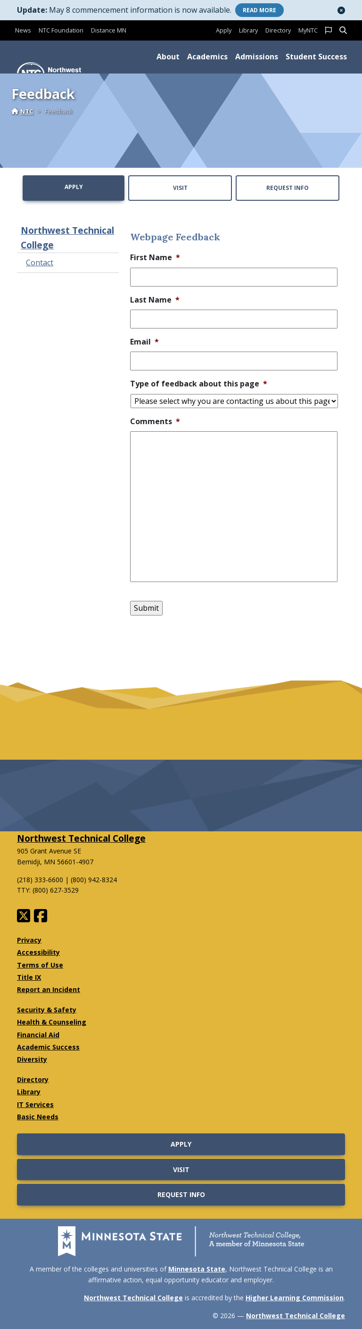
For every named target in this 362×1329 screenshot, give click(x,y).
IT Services (35, 1104)
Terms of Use (40, 964)
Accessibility (38, 952)
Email (144, 342)
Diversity (32, 1059)
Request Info (287, 188)
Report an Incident (48, 989)
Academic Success (48, 1046)
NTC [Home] (22, 111)
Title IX (29, 977)
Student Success (316, 56)
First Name (155, 258)
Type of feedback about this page (198, 384)
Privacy (29, 939)
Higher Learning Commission (295, 1297)
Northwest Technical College (67, 237)
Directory (278, 30)
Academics (207, 56)
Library (248, 30)
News (23, 30)
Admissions (256, 56)
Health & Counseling (51, 1021)
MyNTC (308, 30)
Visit (180, 188)
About (168, 56)
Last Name (155, 300)
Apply (223, 30)
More (259, 10)
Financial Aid (38, 1034)
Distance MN (108, 30)
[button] (341, 10)
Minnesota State (196, 1268)
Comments (155, 422)
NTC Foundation (61, 30)
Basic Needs (37, 1116)
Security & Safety (46, 1009)
